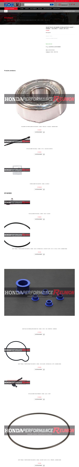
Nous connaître (33, 8)
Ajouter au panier (38, 132)
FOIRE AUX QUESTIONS (47, 8)
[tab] (49, 32)
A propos (27, 8)
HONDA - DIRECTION (54, 52)
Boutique (40, 8)
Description (48, 32)
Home (5, 20)
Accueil (21, 8)
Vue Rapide (39, 127)
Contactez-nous (56, 8)
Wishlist (72, 4)
